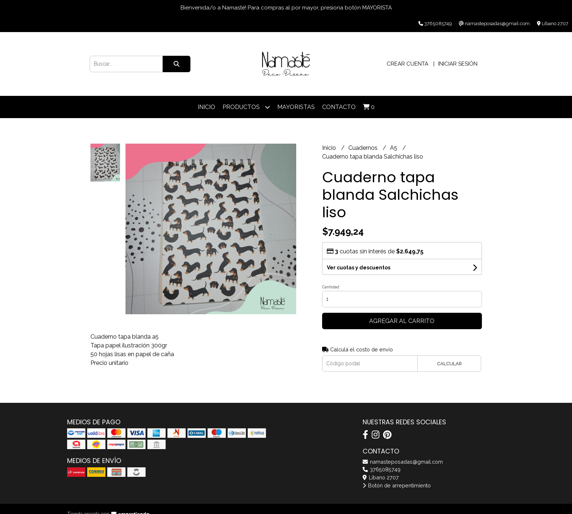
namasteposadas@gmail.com (403, 462)
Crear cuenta (407, 64)
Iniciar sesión (458, 64)
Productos (246, 107)
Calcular (449, 363)
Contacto (339, 107)
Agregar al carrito (401, 321)
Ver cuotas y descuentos (358, 267)
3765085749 (382, 469)
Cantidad (330, 287)
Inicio (206, 107)
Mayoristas (296, 107)
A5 (394, 147)
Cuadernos (363, 147)
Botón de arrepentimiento (397, 485)
